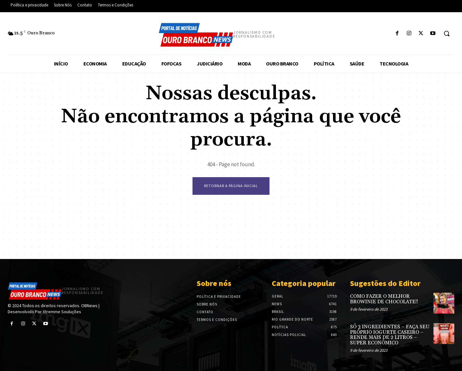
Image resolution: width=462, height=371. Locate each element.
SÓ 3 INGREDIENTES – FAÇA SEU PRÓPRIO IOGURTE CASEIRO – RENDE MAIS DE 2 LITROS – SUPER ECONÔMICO (390, 335)
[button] (446, 33)
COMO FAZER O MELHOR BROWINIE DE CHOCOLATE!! (384, 299)
